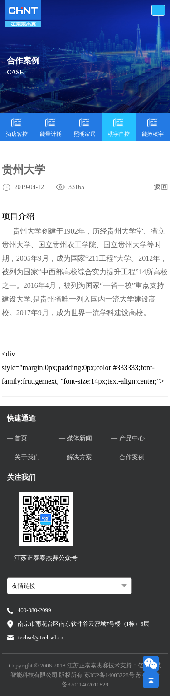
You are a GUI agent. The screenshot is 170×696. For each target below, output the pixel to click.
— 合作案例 (128, 457)
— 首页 (17, 438)
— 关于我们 (23, 457)
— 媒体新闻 (75, 438)
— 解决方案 (75, 457)
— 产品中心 (128, 438)
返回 (161, 187)
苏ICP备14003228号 (110, 675)
